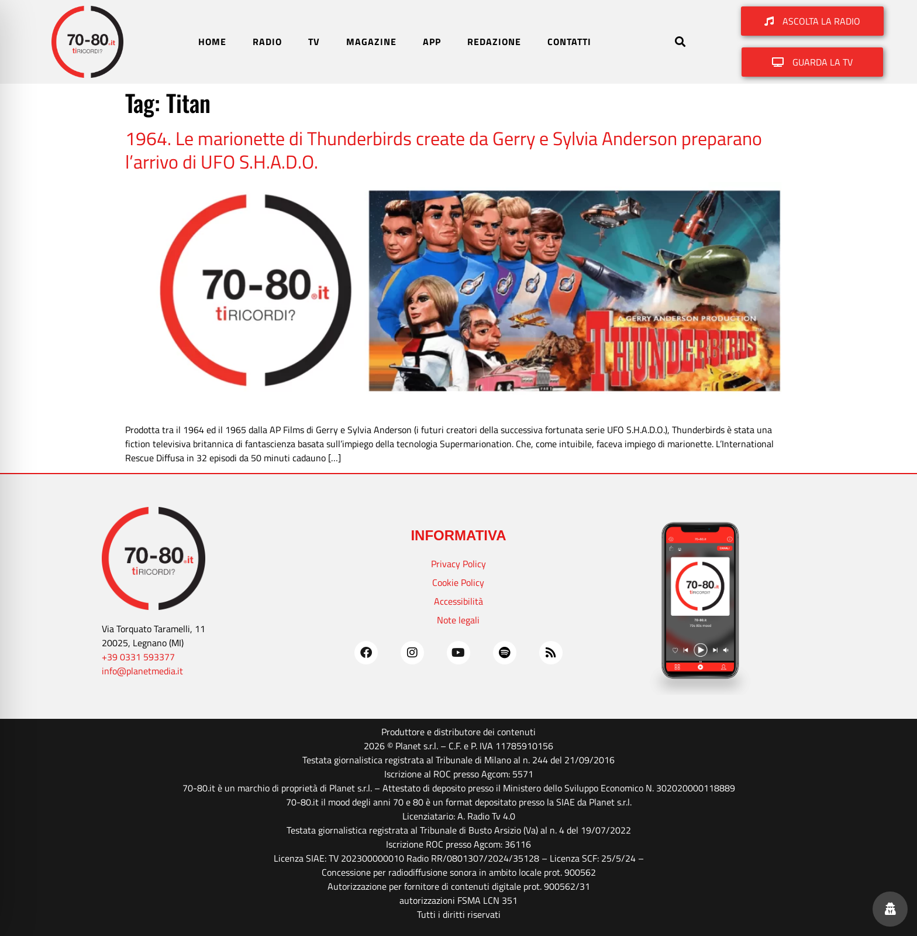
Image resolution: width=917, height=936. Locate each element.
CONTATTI (569, 42)
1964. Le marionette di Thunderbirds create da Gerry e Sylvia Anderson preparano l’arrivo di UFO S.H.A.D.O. (443, 150)
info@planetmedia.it (142, 671)
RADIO (267, 42)
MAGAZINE (371, 42)
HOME (212, 42)
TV (314, 42)
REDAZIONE (494, 42)
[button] (680, 42)
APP (432, 42)
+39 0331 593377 (138, 657)
